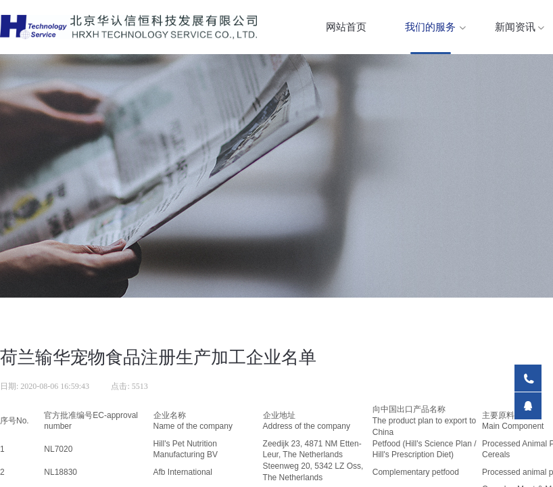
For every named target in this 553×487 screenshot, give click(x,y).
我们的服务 (430, 27)
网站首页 (346, 27)
